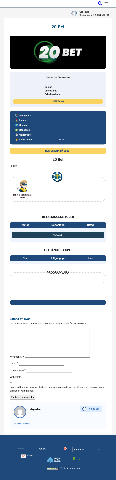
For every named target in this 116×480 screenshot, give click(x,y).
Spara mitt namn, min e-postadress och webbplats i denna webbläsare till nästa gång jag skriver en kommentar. (57, 389)
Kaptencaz (79, 449)
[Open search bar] (100, 3)
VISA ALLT (58, 234)
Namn (14, 363)
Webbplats (15, 377)
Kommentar (17, 356)
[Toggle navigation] (106, 4)
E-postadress (18, 370)
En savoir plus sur (22, 423)
